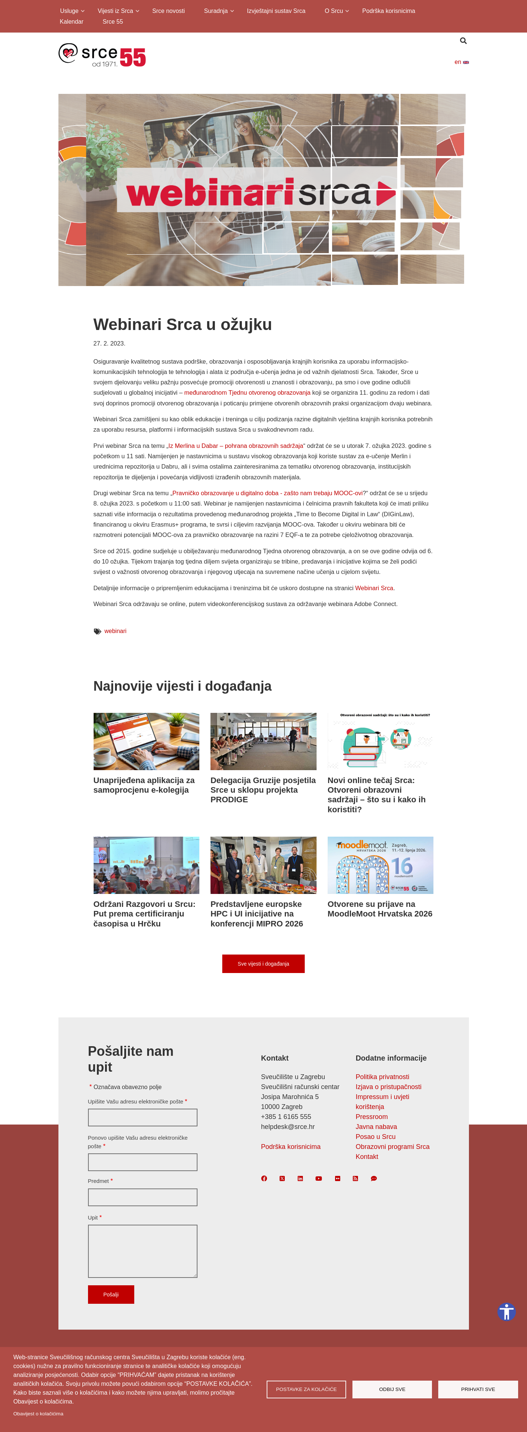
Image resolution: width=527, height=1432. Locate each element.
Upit (93, 1217)
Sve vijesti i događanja (263, 964)
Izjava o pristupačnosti (389, 1087)
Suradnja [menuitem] (215, 12)
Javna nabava (376, 1126)
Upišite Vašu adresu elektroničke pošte (135, 1101)
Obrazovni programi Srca (393, 1146)
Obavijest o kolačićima (38, 1413)
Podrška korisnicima (291, 1146)
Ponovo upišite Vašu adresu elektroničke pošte (138, 1142)
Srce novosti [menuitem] (168, 11)
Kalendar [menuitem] (72, 21)
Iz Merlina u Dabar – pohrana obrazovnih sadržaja (235, 445)
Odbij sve (392, 1389)
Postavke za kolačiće (306, 1389)
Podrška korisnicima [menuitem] (388, 11)
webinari (116, 631)
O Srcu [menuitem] (333, 12)
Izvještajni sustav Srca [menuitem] (276, 11)
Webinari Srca (374, 588)
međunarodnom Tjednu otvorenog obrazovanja (247, 392)
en (462, 62)
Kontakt (367, 1156)
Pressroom (372, 1116)
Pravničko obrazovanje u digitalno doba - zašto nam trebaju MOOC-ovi (267, 493)
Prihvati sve (478, 1389)
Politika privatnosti (382, 1077)
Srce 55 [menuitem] (112, 21)
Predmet (98, 1181)
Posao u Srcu (376, 1136)
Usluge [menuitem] (69, 12)
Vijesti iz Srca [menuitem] (114, 12)
